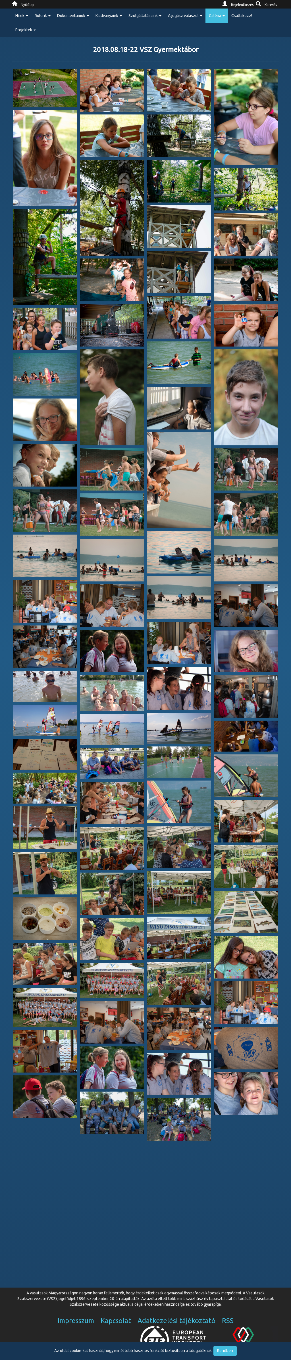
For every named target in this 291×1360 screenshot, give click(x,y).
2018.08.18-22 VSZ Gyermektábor (145, 49)
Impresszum (76, 1320)
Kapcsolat (116, 1320)
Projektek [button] (25, 30)
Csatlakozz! (241, 15)
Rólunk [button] (43, 15)
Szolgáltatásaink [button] (144, 15)
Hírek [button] (21, 15)
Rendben (225, 1350)
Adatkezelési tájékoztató (176, 1320)
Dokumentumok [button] (73, 15)
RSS (228, 1320)
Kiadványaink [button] (108, 15)
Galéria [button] (217, 15)
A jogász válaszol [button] (185, 15)
